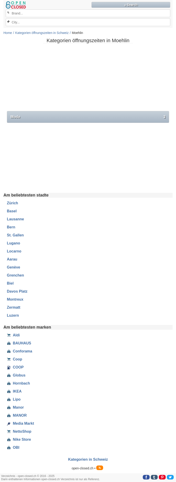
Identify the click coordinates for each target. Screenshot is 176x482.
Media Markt (20, 423)
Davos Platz (17, 291)
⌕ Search (131, 5)
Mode (88, 117)
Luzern (13, 315)
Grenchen (15, 275)
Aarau (12, 259)
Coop (14, 359)
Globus (16, 375)
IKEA (14, 391)
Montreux (15, 299)
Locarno (14, 251)
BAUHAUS (19, 343)
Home (7, 33)
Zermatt (13, 307)
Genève (13, 267)
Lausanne (15, 219)
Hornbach (18, 383)
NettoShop (19, 431)
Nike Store (19, 440)
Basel (12, 211)
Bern (11, 227)
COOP (15, 367)
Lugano (13, 243)
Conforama (19, 351)
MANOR (17, 415)
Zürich (12, 203)
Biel (10, 283)
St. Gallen (15, 235)
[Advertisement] (88, 79)
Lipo (14, 399)
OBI (13, 448)
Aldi (13, 335)
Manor (15, 407)
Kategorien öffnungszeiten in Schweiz (42, 33)
